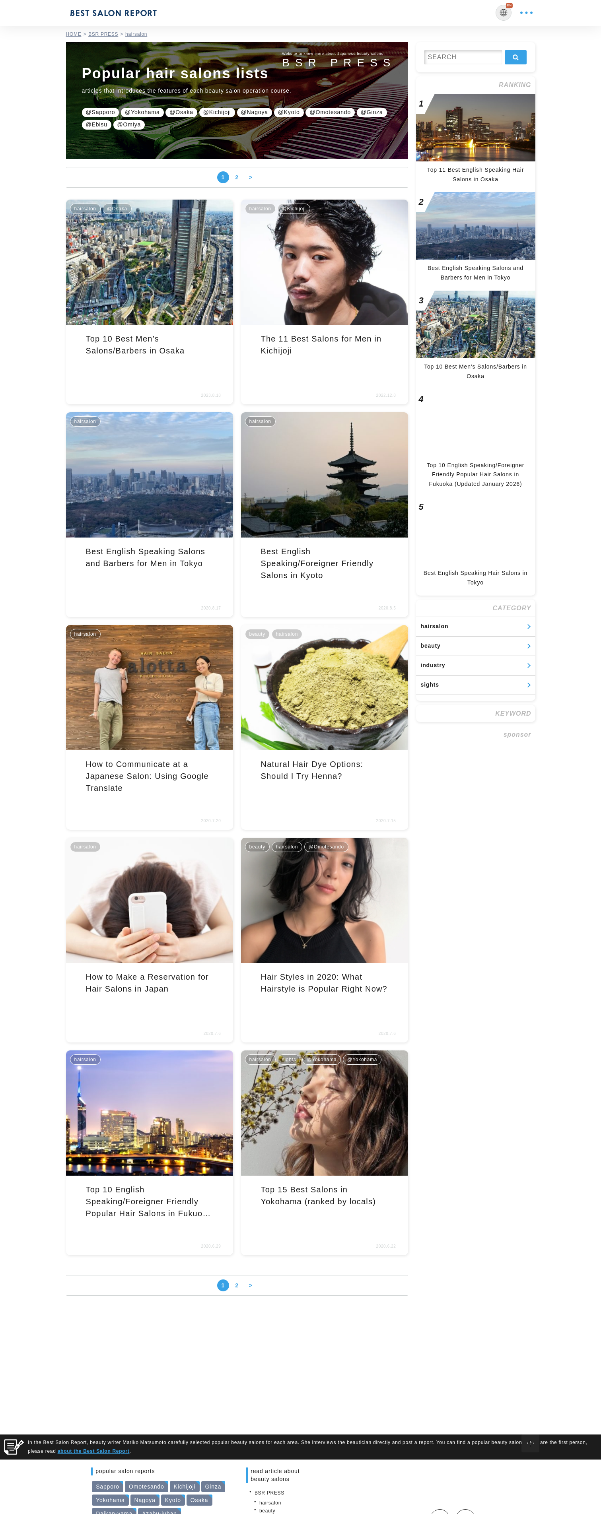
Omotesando (146, 1486)
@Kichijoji (217, 112)
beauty (431, 645)
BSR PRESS (269, 1493)
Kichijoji (185, 1486)
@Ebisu (96, 124)
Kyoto (173, 1500)
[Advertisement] (475, 793)
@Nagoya (254, 112)
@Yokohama (142, 112)
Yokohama (110, 1500)
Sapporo (107, 1486)
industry (433, 665)
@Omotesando (330, 112)
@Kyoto (289, 112)
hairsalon (435, 626)
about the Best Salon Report (94, 1451)
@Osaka (181, 112)
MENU (526, 13)
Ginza (213, 1486)
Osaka (199, 1500)
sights (430, 684)
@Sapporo (100, 112)
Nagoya (145, 1500)
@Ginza (372, 112)
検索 (516, 57)
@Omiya (129, 124)
